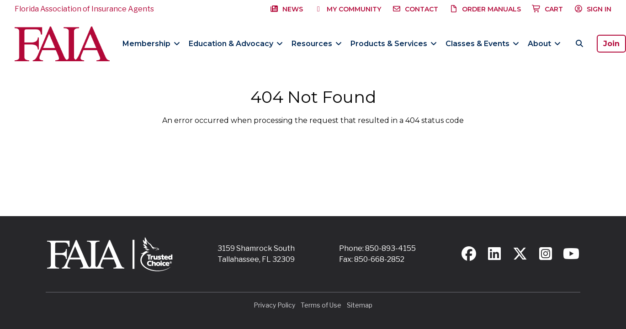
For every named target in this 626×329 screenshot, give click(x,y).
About (545, 43)
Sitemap (359, 305)
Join (611, 43)
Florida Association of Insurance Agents (84, 9)
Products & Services (394, 43)
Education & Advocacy (236, 43)
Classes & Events (483, 43)
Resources (317, 43)
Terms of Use (321, 305)
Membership (151, 43)
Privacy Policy (274, 305)
